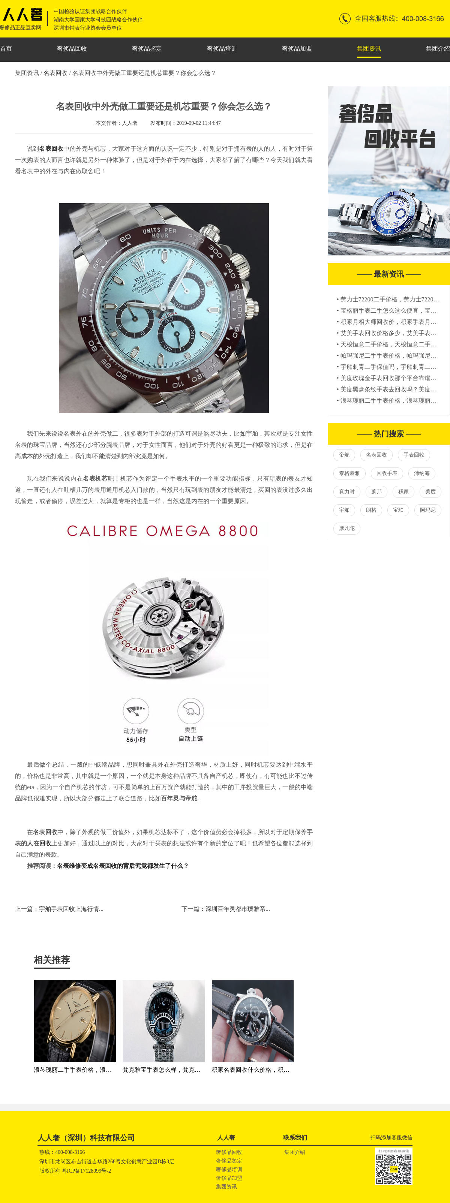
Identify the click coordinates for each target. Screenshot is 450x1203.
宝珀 (398, 510)
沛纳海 (422, 473)
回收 (45, 843)
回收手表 (387, 473)
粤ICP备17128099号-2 (86, 1171)
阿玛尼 (428, 510)
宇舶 (344, 510)
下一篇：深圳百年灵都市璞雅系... (226, 909)
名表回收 (56, 73)
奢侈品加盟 (297, 48)
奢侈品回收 (72, 48)
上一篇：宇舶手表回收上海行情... (59, 909)
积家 (403, 491)
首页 (6, 48)
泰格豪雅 (349, 473)
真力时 (347, 491)
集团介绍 (438, 48)
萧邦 (376, 491)
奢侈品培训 (222, 48)
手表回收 (414, 455)
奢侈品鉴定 (147, 48)
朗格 (371, 510)
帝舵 (344, 455)
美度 (430, 491)
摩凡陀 (347, 528)
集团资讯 (369, 48)
